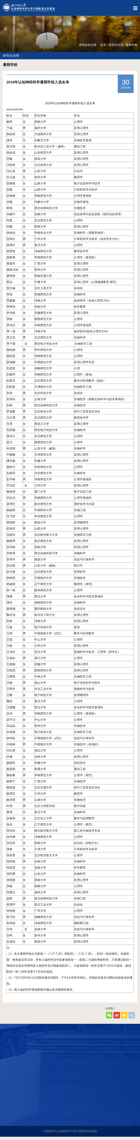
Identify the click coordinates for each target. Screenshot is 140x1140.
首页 (103, 47)
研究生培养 (116, 47)
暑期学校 (131, 47)
